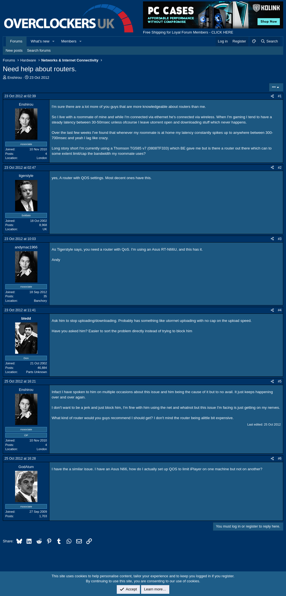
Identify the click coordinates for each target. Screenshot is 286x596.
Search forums (39, 50)
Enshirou (15, 77)
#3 (280, 239)
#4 (280, 310)
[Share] (272, 96)
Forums (16, 41)
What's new (40, 41)
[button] (53, 41)
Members (68, 41)
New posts (14, 50)
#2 (280, 168)
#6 (280, 458)
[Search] (269, 41)
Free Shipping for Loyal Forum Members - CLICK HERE (188, 32)
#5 (280, 381)
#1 (280, 96)
